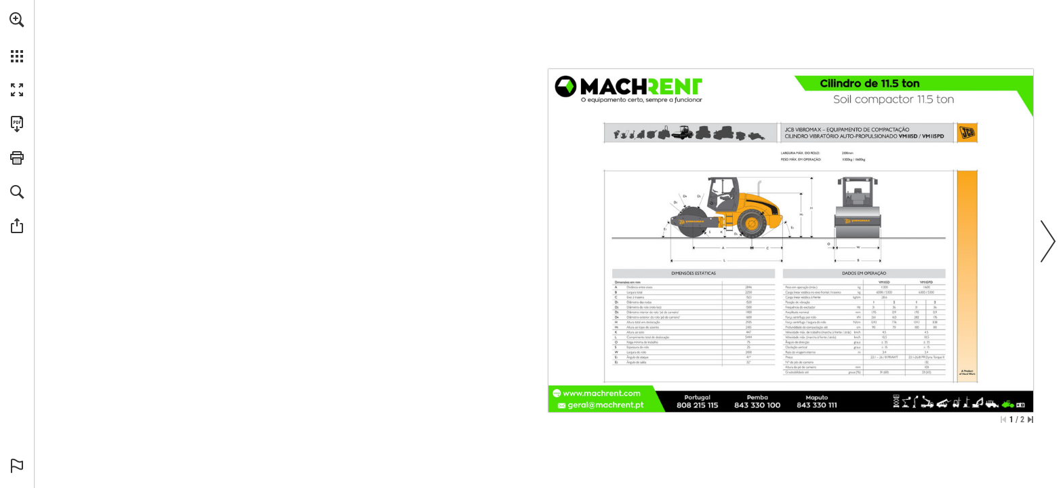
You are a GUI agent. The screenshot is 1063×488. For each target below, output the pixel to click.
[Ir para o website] (602, 393)
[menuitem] (17, 37)
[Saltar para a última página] (1030, 419)
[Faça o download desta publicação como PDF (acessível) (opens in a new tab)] (17, 124)
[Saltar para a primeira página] (1003, 419)
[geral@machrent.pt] (606, 405)
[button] (17, 20)
